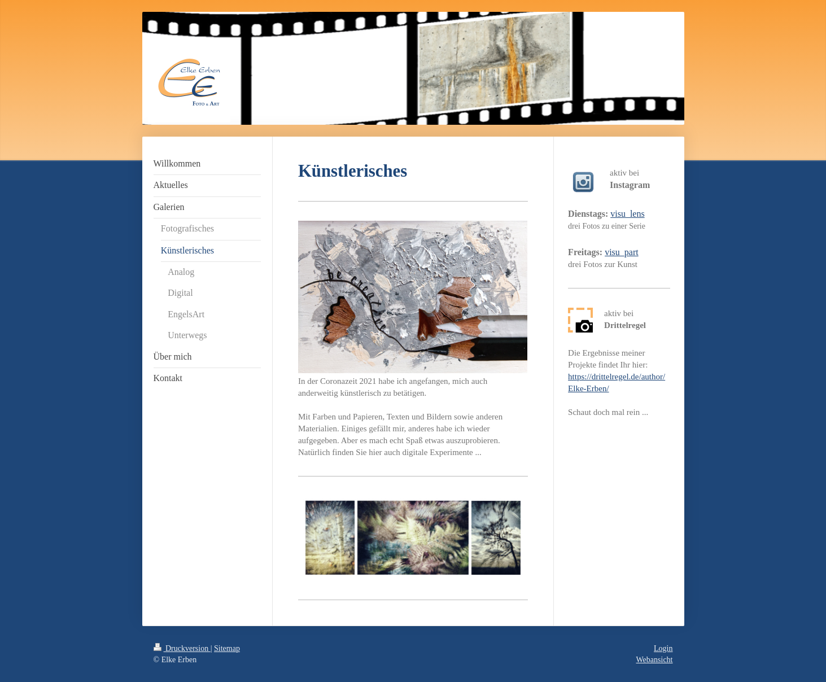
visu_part (622, 252)
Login (663, 648)
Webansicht (654, 659)
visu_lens (627, 213)
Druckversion (182, 648)
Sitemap (227, 648)
